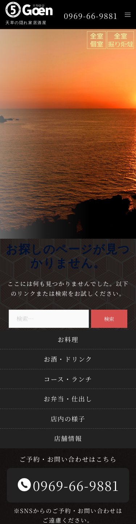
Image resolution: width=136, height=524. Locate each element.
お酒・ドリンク (68, 359)
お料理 (68, 339)
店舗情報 (68, 438)
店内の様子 (68, 418)
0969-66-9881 (91, 16)
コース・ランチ (68, 379)
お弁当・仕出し (68, 398)
